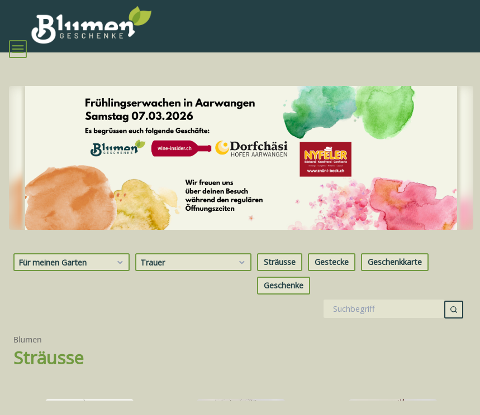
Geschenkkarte (395, 262)
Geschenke (283, 285)
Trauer (194, 262)
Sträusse (280, 262)
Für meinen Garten (72, 262)
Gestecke (332, 262)
